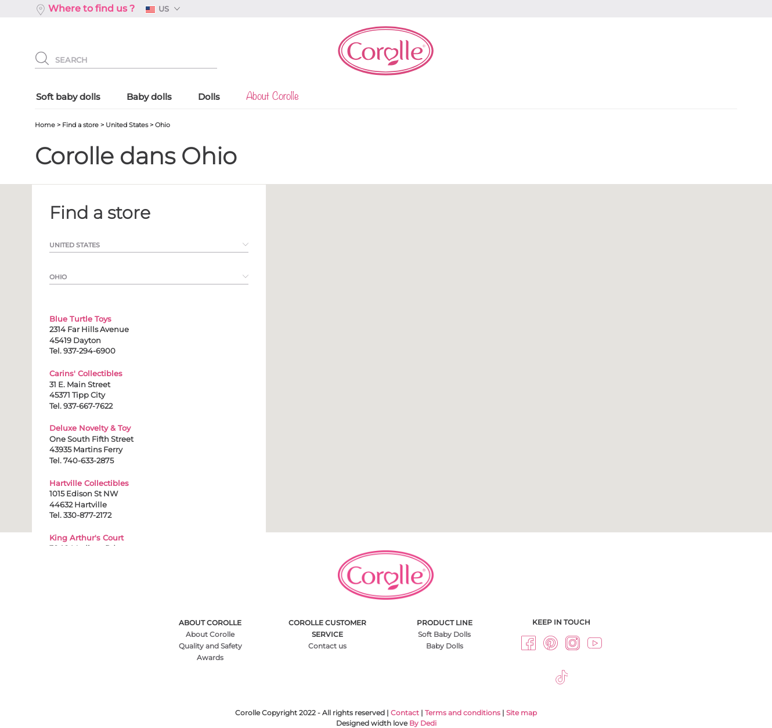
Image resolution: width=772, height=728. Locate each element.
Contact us (327, 645)
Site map (521, 712)
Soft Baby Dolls (444, 634)
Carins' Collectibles (85, 373)
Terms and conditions (462, 712)
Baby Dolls (444, 645)
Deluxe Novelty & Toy (90, 428)
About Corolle (210, 634)
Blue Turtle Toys (80, 318)
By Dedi (422, 723)
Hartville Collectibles (89, 483)
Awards (210, 657)
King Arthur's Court (86, 537)
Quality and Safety (210, 645)
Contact (405, 712)
